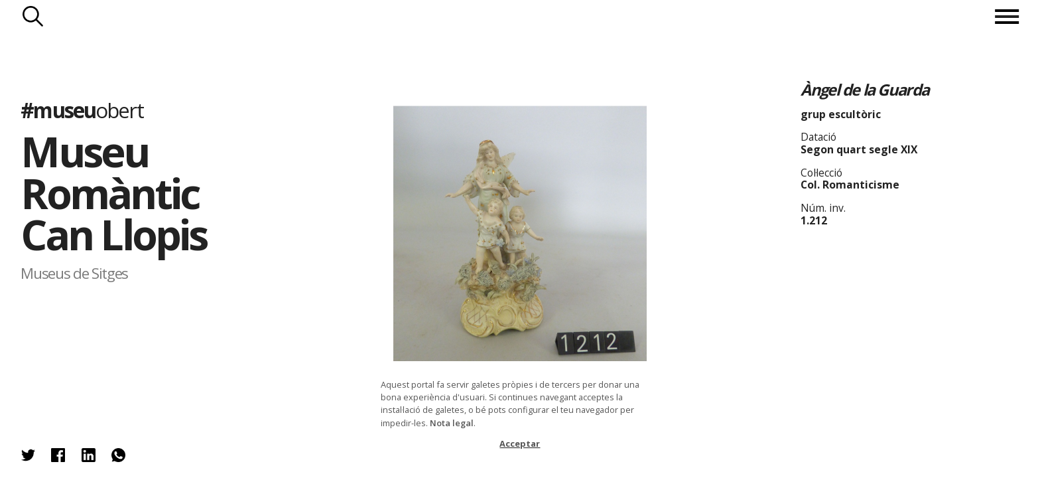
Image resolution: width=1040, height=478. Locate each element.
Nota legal (452, 423)
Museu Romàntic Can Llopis (113, 192)
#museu (82, 110)
